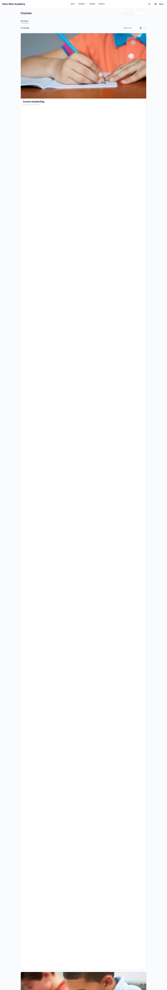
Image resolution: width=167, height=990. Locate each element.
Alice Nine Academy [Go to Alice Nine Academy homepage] (13, 4)
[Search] (149, 4)
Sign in (161, 4)
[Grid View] (141, 28)
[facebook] (141, 985)
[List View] (144, 28)
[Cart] (155, 4)
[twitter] (145, 985)
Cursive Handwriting (33, 101)
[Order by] (129, 28)
